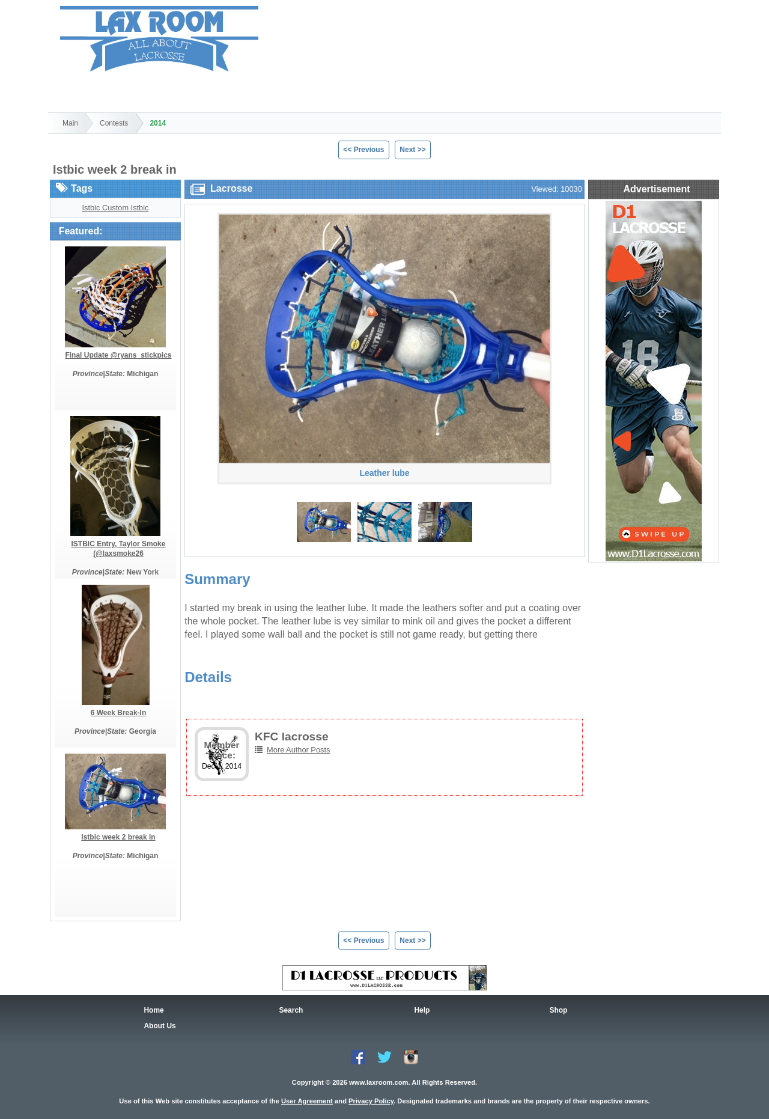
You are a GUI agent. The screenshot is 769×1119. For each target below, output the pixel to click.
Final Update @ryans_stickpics (118, 355)
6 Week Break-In (119, 713)
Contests (114, 123)
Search (148, 90)
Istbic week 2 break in (118, 837)
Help (284, 90)
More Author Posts (298, 749)
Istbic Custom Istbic (115, 207)
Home (80, 90)
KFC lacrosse (292, 736)
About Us (159, 1026)
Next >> (412, 149)
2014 (158, 123)
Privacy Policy (371, 1101)
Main (70, 123)
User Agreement (307, 1101)
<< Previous (363, 149)
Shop (217, 90)
